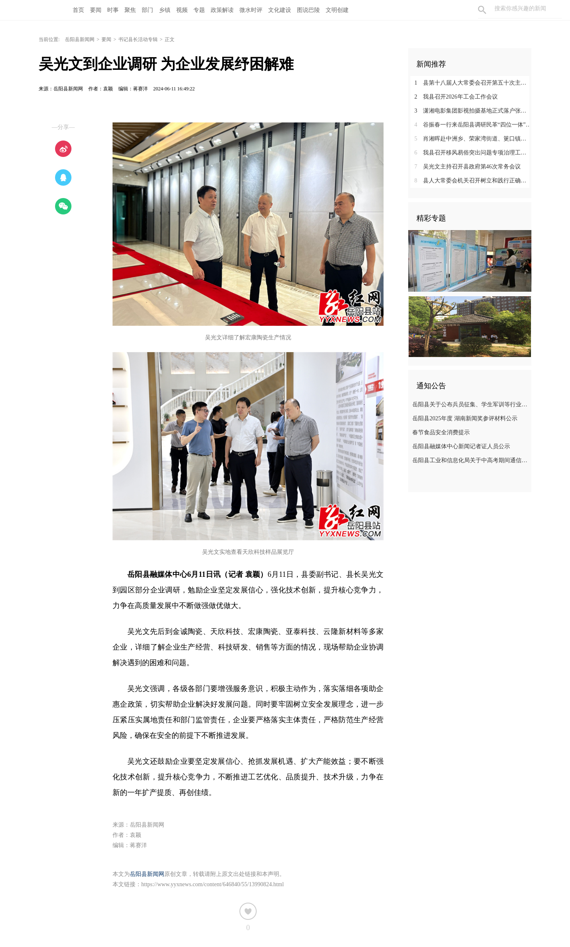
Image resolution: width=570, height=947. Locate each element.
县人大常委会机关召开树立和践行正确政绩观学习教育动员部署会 (472, 180)
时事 (113, 10)
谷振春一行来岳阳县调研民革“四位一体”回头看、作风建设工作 (472, 125)
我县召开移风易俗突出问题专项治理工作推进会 (472, 153)
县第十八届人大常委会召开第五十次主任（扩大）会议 (472, 83)
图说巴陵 (308, 10)
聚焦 (130, 10)
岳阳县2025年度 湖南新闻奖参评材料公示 (464, 418)
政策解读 (222, 10)
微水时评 (250, 10)
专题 (199, 10)
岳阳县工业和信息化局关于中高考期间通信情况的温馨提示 (470, 460)
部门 (147, 10)
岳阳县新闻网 (79, 39)
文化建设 (279, 10)
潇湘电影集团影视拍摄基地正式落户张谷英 (472, 111)
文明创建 (337, 10)
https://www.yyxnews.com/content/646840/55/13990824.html (212, 884)
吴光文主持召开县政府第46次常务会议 (467, 167)
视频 (182, 10)
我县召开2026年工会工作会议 (456, 97)
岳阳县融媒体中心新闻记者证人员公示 (461, 446)
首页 (78, 10)
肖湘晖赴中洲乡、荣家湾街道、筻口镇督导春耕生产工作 (472, 139)
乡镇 (164, 10)
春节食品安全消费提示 (441, 432)
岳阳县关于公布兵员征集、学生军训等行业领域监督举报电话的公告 (470, 404)
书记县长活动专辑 (138, 39)
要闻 (95, 10)
